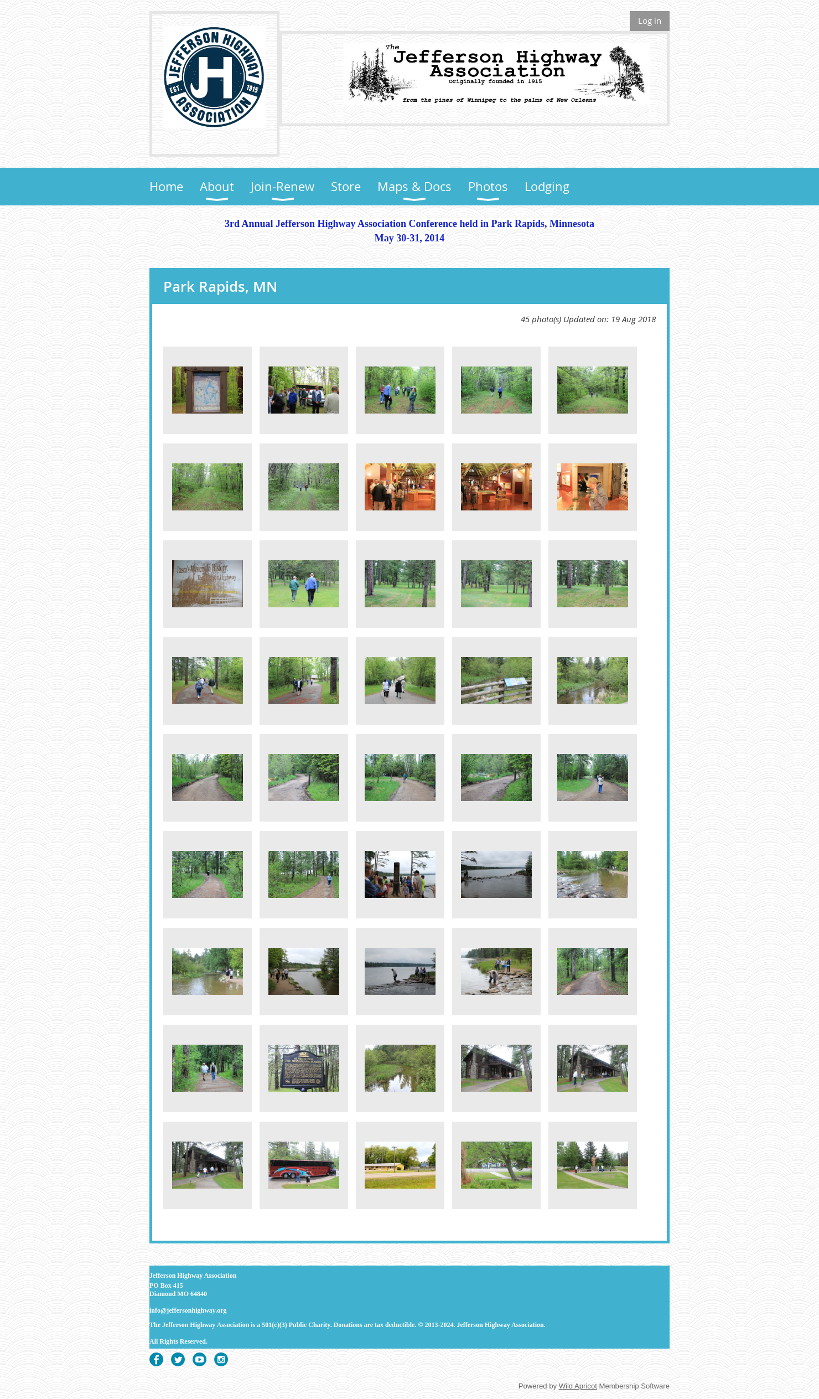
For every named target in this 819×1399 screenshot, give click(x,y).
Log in (649, 20)
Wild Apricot (578, 1386)
